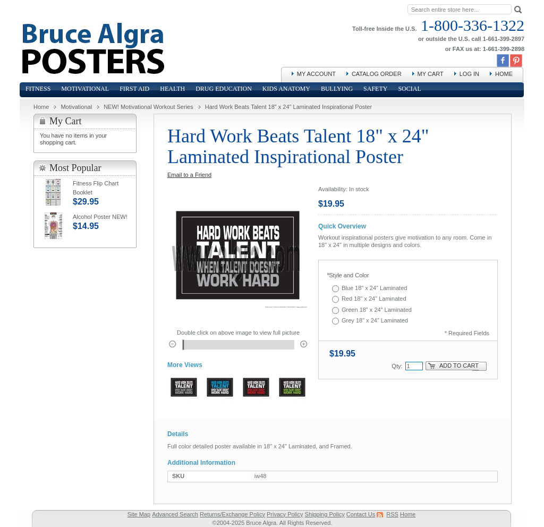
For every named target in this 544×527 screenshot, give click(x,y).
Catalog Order (377, 74)
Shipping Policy (325, 514)
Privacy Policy (285, 514)
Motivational (76, 107)
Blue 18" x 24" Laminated (374, 288)
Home (504, 74)
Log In (469, 74)
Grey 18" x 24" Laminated (375, 320)
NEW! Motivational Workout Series (148, 107)
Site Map (139, 514)
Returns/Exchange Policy (232, 514)
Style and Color (348, 275)
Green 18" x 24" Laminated (377, 310)
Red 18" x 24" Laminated (374, 298)
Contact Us (360, 514)
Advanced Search (175, 514)
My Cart (431, 74)
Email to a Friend (189, 175)
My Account (316, 74)
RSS (392, 514)
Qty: (397, 366)
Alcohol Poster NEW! (100, 217)
